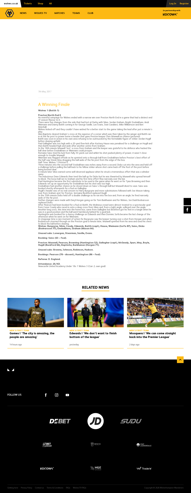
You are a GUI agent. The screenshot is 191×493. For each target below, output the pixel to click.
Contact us (39, 488)
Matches (59, 13)
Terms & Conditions (55, 488)
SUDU (131, 421)
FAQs (68, 488)
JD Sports (95, 421)
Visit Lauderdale (144, 444)
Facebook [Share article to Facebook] (187, 209)
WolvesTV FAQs (79, 488)
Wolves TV (40, 13)
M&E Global (96, 468)
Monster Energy (96, 444)
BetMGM (47, 444)
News (23, 13)
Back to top (180, 360)
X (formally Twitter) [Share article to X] (187, 201)
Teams (76, 13)
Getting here (12, 488)
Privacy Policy (26, 488)
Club (90, 13)
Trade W (144, 468)
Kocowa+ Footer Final (47, 468)
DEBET (60, 421)
